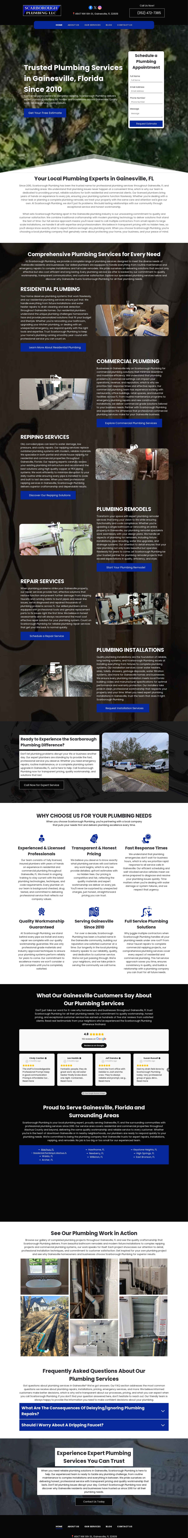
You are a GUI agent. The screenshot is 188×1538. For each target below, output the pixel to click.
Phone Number (137, 97)
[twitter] (95, 8)
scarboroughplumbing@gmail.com (95, 1495)
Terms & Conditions (89, 1520)
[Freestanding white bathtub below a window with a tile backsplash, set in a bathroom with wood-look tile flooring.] (45, 1226)
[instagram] (100, 8)
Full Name (135, 76)
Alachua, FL (47, 1098)
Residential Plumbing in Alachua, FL (50, 1101)
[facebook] (91, 8)
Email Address (137, 87)
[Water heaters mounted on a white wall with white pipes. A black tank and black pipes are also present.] (143, 1226)
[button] (19, 1038)
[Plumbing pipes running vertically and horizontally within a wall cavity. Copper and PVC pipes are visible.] (94, 1238)
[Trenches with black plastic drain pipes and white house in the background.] (45, 1275)
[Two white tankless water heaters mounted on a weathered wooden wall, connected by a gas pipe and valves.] (143, 1275)
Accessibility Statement (113, 1520)
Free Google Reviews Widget (93, 1042)
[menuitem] (59, 25)
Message (134, 108)
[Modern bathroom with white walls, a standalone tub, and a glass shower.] (94, 1287)
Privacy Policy (70, 1520)
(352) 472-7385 (101, 1490)
